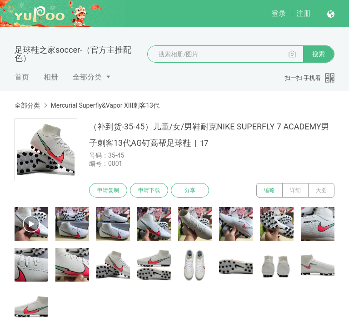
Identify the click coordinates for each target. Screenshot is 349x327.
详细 (295, 190)
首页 (22, 77)
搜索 (318, 54)
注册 (303, 13)
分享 (189, 190)
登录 (278, 13)
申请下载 (149, 190)
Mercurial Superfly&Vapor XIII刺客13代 (105, 105)
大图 (321, 190)
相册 (51, 77)
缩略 (269, 190)
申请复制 (108, 190)
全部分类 (87, 77)
